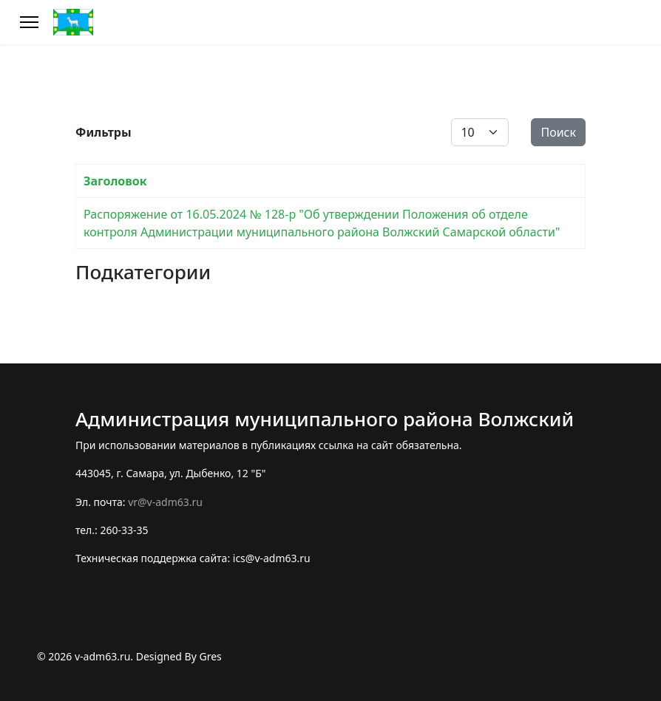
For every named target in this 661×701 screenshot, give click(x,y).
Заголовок (115, 181)
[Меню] (29, 22)
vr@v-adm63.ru (165, 502)
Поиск (558, 132)
